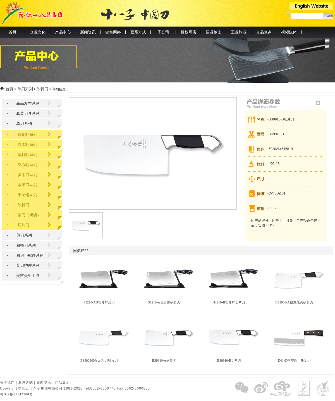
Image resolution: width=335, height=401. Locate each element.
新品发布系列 (28, 103)
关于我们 (7, 383)
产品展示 (62, 383)
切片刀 (23, 225)
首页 (12, 32)
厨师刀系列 (26, 245)
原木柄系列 (27, 145)
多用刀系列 (27, 175)
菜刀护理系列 (28, 266)
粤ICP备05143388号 (16, 394)
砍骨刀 (42, 89)
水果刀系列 (27, 185)
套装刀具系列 (28, 113)
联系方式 (25, 383)
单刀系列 (25, 89)
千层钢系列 (27, 195)
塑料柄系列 (27, 155)
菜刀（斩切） (29, 215)
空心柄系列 (27, 165)
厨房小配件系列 (30, 255)
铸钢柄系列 (27, 134)
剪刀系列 (24, 235)
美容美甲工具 (28, 276)
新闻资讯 (44, 383)
